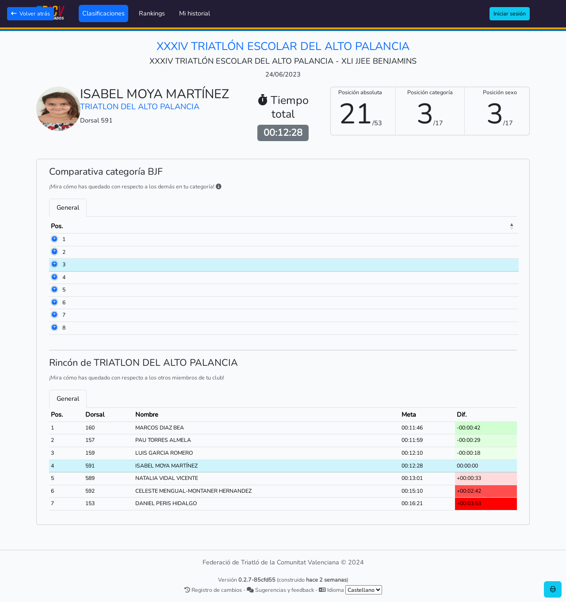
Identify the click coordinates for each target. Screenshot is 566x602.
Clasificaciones (103, 13)
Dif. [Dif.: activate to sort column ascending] (485, 226)
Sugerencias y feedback (280, 590)
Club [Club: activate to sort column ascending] (256, 226)
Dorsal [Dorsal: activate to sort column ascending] (93, 226)
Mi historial (194, 13)
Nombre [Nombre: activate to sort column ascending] (139, 226)
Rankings (152, 13)
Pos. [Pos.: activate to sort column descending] (57, 226)
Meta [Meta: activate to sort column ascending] (450, 226)
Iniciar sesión (509, 13)
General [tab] (68, 207)
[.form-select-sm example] (363, 589)
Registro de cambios (213, 590)
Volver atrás (30, 13)
